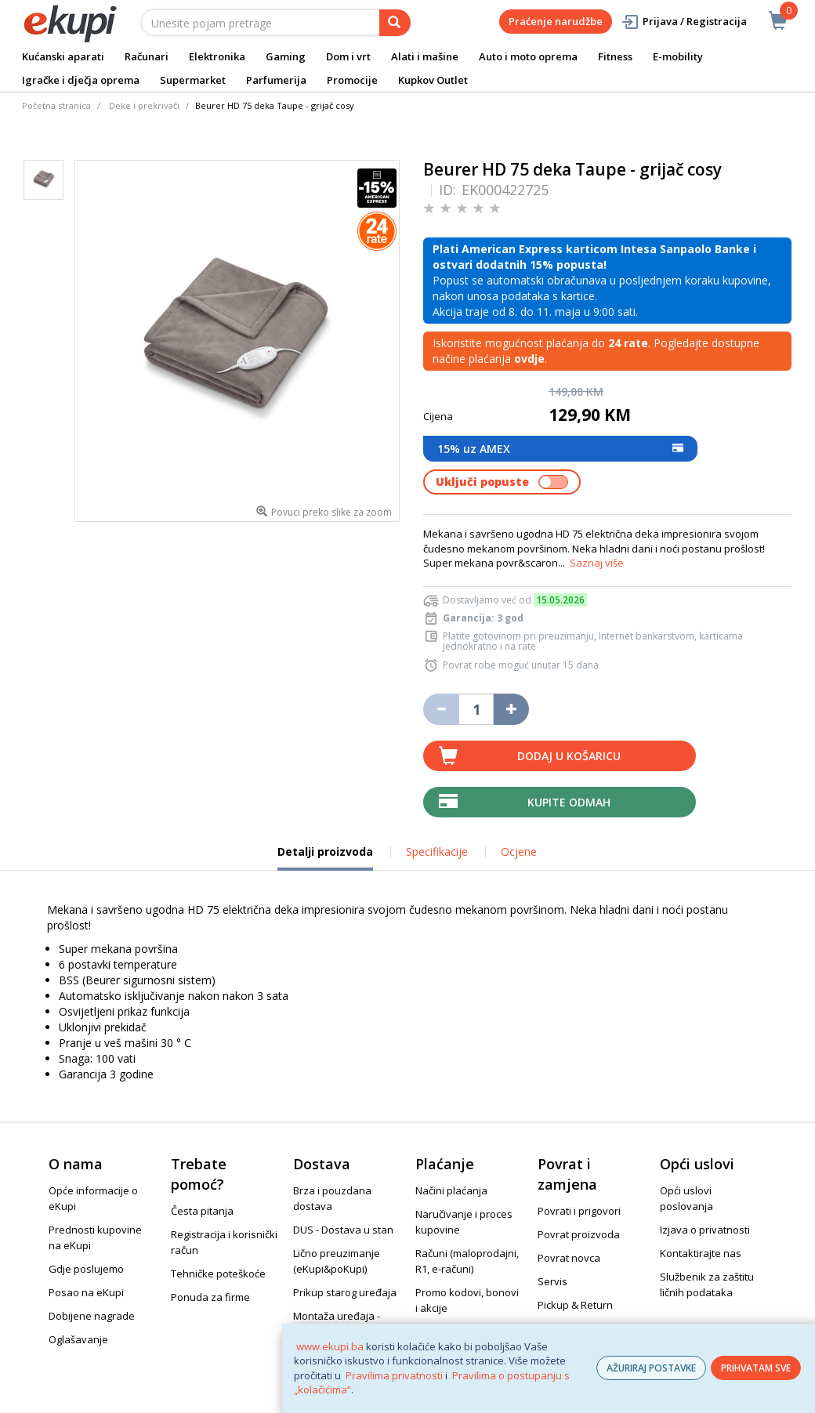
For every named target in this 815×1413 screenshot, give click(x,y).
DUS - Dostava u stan (343, 1230)
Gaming (286, 56)
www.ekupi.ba (330, 1346)
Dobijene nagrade (92, 1316)
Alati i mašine (424, 56)
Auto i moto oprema (528, 56)
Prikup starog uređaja (345, 1292)
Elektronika (217, 56)
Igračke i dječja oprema (80, 80)
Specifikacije (437, 851)
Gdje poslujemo (86, 1269)
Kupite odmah (568, 802)
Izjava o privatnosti (705, 1230)
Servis (552, 1281)
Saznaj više (597, 563)
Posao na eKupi (86, 1292)
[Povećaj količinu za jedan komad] (511, 709)
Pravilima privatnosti (394, 1375)
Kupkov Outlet (433, 80)
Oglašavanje (78, 1339)
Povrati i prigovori (579, 1211)
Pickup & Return (575, 1305)
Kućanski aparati (63, 56)
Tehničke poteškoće (218, 1273)
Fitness (615, 56)
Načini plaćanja (451, 1190)
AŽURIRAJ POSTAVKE (651, 1368)
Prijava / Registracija (684, 21)
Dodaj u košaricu (569, 755)
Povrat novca (569, 1258)
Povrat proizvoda (579, 1234)
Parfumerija (276, 80)
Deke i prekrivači (144, 105)
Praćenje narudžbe (556, 21)
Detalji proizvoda (325, 857)
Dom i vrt (348, 56)
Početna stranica (56, 105)
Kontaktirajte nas (700, 1253)
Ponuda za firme (210, 1297)
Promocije (352, 80)
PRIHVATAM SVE (756, 1368)
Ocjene (519, 851)
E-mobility (678, 56)
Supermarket (193, 80)
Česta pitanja (202, 1211)
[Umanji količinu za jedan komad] (440, 709)
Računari (146, 56)
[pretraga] (395, 22)
